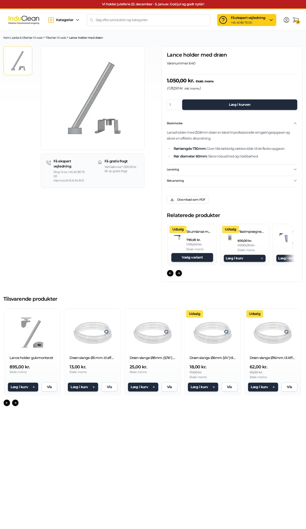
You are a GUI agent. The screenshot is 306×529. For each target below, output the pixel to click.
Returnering (232, 181)
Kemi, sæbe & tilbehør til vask (22, 38)
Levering (232, 169)
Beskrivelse (232, 123)
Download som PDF (187, 200)
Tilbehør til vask (55, 38)
